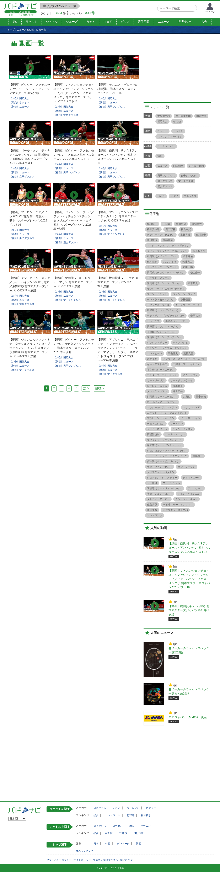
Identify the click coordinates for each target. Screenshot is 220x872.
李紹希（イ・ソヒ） (176, 321)
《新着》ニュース (19, 106)
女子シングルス (189, 175)
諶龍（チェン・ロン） (159, 493)
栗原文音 (188, 353)
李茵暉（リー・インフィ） (178, 504)
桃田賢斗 (152, 224)
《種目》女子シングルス (111, 234)
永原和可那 (199, 250)
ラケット (31, 21)
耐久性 (109, 833)
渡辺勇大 (197, 224)
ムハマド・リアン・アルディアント (167, 412)
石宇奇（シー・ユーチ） (161, 369)
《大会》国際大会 (19, 98)
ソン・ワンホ (154, 515)
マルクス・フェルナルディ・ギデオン (168, 245)
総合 (95, 815)
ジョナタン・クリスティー (162, 477)
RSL (131, 825)
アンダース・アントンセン (162, 375)
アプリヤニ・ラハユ (158, 304)
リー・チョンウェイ (181, 380)
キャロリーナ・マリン (187, 304)
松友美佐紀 (153, 229)
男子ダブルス (164, 181)
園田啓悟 (152, 240)
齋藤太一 (198, 456)
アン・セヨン (195, 488)
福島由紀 (186, 229)
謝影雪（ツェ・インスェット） (164, 445)
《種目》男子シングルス (111, 106)
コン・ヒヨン (154, 353)
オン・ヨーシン (186, 466)
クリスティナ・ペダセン (161, 472)
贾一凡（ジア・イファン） (162, 402)
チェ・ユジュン (156, 423)
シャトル (52, 21)
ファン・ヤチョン (157, 294)
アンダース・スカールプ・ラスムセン (184, 358)
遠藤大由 (187, 261)
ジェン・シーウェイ (184, 294)
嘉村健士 (201, 234)
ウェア (107, 21)
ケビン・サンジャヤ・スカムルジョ (167, 250)
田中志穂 (201, 396)
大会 (204, 21)
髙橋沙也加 (153, 434)
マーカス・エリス (175, 434)
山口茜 (166, 224)
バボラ (161, 196)
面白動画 (178, 165)
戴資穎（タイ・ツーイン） (162, 256)
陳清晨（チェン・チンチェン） (164, 337)
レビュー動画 (196, 165)
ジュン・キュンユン (189, 493)
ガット (90, 21)
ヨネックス (190, 196)
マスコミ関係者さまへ (105, 860)
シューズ (72, 21)
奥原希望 (181, 224)
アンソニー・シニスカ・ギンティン (167, 348)
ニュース (164, 21)
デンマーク (123, 843)
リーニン (146, 825)
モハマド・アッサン (158, 277)
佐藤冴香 (152, 504)
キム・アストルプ (157, 364)
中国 (107, 843)
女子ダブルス (185, 181)
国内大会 (201, 116)
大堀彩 (186, 396)
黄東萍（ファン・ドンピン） (163, 326)
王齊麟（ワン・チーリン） (162, 331)
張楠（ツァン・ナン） (159, 466)
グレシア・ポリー (157, 342)
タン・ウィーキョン (186, 499)
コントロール (112, 815)
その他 (177, 121)
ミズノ (174, 196)
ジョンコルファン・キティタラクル (167, 450)
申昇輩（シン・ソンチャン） (163, 310)
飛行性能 (139, 833)
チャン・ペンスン (183, 429)
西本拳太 (193, 283)
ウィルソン (133, 807)
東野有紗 (185, 234)
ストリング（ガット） (169, 136)
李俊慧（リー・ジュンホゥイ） (164, 488)
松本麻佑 (188, 256)
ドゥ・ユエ (153, 321)
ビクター (151, 807)
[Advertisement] (178, 67)
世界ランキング (84, 851)
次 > (86, 388)
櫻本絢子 (178, 385)
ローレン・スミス (157, 385)
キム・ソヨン (190, 375)
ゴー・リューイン (190, 418)
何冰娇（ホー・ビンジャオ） (163, 461)
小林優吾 (185, 299)
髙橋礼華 (168, 240)
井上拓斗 (178, 391)
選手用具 (144, 21)
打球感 (130, 815)
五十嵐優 (152, 483)
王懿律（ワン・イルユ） (186, 364)
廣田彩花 (170, 229)
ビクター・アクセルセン (161, 234)
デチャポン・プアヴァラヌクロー (165, 315)
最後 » (99, 388)
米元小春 (152, 358)
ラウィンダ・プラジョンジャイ (164, 439)
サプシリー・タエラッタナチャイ (165, 288)
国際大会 (162, 121)
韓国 (138, 843)
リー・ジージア (156, 380)
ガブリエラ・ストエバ (175, 510)
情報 (159, 156)
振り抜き (146, 815)
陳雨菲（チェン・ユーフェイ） (164, 283)
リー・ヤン (176, 423)
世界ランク (185, 21)
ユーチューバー (166, 146)
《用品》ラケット (19, 102)
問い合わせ (126, 860)
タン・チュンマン (157, 391)
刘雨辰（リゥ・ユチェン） (162, 396)
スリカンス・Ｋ (191, 407)
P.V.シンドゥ (170, 261)
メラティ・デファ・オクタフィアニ (167, 456)
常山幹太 (173, 353)
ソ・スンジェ (180, 342)
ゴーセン (118, 825)
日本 (95, 843)
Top (15, 21)
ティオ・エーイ (191, 477)
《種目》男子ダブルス (21, 238)
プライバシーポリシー (59, 860)
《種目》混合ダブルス (65, 115)
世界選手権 (163, 116)
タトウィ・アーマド (158, 499)
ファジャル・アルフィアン (162, 407)
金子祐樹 (195, 315)
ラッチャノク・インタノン (162, 267)
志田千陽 (188, 267)
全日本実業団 (183, 116)
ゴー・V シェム (171, 483)
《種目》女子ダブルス (21, 176)
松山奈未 (195, 272)
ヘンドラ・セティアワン (161, 299)
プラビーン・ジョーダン (161, 418)
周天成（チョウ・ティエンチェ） (165, 272)
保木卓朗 (152, 261)
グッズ (125, 21)
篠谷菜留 (152, 510)
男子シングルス (166, 175)
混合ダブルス (164, 186)
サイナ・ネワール (157, 429)
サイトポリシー (82, 860)
